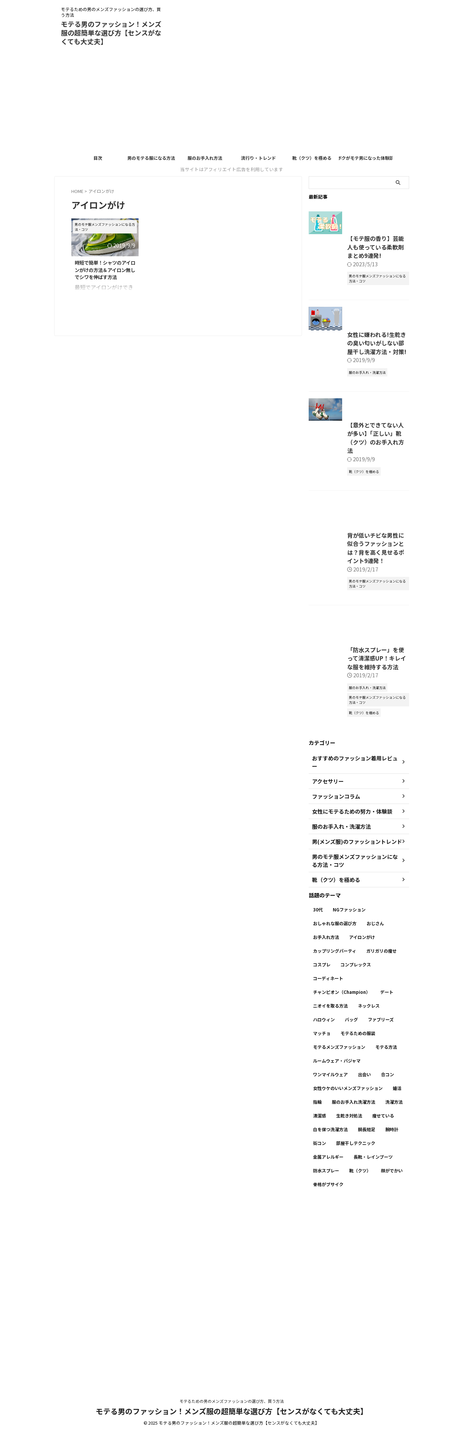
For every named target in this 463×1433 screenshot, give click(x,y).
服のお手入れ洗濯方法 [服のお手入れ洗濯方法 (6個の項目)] (353, 1282)
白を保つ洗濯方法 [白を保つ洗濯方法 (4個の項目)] (330, 1310)
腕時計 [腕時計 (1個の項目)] (391, 1310)
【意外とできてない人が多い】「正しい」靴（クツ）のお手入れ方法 (354, 540)
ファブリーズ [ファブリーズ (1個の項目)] (381, 1200)
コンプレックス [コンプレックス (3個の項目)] (355, 1145)
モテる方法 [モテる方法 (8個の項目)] (386, 1227)
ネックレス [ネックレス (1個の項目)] (369, 1186)
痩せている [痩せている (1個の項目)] (383, 1296)
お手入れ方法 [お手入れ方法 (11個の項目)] (326, 1117)
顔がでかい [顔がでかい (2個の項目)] (392, 1351)
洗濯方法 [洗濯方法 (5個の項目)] (394, 1282)
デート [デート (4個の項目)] (386, 1172)
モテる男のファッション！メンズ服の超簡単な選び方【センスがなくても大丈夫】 (111, 32)
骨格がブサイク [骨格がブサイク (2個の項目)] (328, 1365)
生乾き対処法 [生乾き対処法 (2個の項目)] (349, 1296)
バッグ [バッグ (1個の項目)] (351, 1200)
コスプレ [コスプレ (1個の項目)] (321, 1145)
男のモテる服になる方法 (151, 158)
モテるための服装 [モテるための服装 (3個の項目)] (357, 1214)
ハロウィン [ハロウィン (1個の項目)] (324, 1200)
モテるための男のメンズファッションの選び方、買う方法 (231, 1402)
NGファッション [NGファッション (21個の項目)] (349, 1090)
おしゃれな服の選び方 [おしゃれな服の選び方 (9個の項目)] (335, 1104)
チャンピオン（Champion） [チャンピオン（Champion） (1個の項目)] (341, 1172)
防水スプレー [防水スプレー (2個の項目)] (326, 1351)
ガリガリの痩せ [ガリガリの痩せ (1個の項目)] (381, 1131)
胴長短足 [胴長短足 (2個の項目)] (366, 1310)
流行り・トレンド (258, 158)
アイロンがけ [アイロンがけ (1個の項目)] (362, 1117)
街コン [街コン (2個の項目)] (319, 1323)
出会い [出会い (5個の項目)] (364, 1255)
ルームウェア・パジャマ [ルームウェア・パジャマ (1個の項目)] (337, 1241)
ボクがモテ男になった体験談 (365, 158)
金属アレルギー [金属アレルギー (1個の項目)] (328, 1337)
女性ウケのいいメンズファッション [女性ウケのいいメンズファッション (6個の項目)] (348, 1269)
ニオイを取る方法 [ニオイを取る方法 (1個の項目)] (330, 1186)
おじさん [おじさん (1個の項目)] (375, 1104)
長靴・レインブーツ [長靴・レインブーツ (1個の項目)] (373, 1337)
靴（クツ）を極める (311, 158)
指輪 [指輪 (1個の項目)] (317, 1282)
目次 (97, 158)
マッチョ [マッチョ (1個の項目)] (321, 1214)
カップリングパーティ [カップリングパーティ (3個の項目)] (334, 1131)
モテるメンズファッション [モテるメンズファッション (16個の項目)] (339, 1227)
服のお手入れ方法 (204, 158)
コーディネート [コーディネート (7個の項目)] (328, 1159)
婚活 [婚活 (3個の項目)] (397, 1269)
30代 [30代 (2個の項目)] (318, 1090)
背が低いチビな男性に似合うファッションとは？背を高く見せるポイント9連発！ (355, 698)
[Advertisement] (231, 101)
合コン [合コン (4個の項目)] (387, 1255)
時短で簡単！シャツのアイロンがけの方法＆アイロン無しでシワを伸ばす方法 (105, 269)
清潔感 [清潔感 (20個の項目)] (319, 1296)
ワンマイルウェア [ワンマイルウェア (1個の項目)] (330, 1255)
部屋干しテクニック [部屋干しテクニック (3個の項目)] (355, 1323)
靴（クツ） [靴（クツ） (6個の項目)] (360, 1351)
